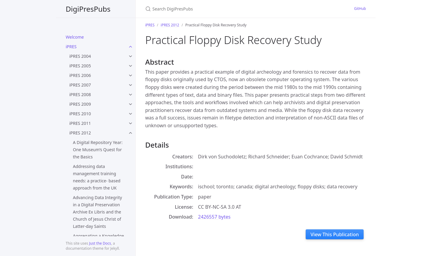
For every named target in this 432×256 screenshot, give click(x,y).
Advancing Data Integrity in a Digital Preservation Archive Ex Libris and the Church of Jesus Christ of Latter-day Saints (97, 212)
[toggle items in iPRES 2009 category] (130, 104)
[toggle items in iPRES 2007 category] (130, 85)
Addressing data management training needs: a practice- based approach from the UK (96, 177)
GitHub (360, 8)
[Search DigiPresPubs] (216, 9)
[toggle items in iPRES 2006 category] (130, 75)
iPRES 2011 (80, 123)
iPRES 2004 (80, 56)
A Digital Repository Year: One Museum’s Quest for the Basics (97, 150)
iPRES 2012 (80, 133)
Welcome (75, 37)
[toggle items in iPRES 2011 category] (130, 123)
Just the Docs (100, 243)
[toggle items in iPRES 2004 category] (130, 56)
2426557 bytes (214, 216)
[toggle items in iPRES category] (130, 46)
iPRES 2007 (80, 85)
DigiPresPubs (88, 9)
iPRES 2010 (80, 113)
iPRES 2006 (80, 75)
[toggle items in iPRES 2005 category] (130, 66)
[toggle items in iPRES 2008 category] (130, 94)
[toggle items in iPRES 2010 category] (130, 114)
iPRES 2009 (80, 104)
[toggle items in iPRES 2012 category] (130, 133)
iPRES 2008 (80, 94)
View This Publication (334, 234)
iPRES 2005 (80, 66)
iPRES (71, 46)
